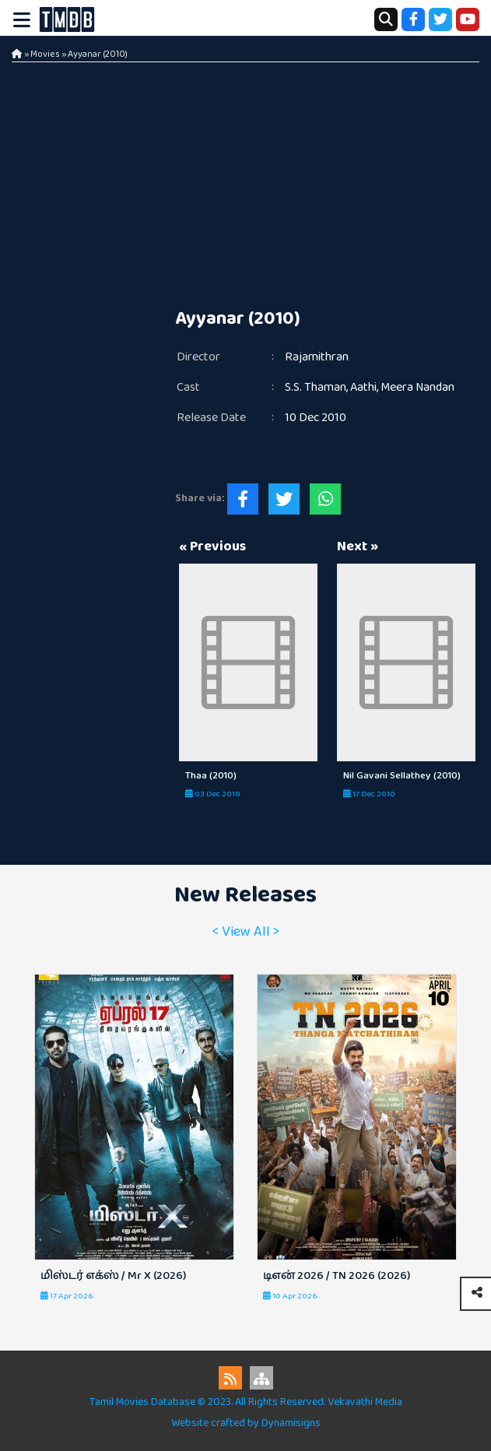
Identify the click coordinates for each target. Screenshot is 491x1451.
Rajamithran (317, 357)
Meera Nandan (417, 387)
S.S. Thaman (315, 387)
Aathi (363, 387)
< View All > (245, 932)
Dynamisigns (291, 1423)
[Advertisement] (245, 179)
